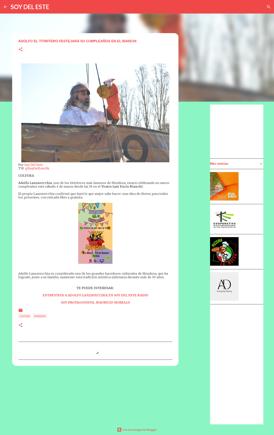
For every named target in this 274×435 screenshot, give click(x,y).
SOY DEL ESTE (30, 6)
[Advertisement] (197, 213)
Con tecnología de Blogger (137, 429)
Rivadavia (39, 316)
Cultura (25, 316)
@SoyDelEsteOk (37, 168)
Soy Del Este (33, 165)
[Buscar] (268, 6)
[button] (20, 49)
